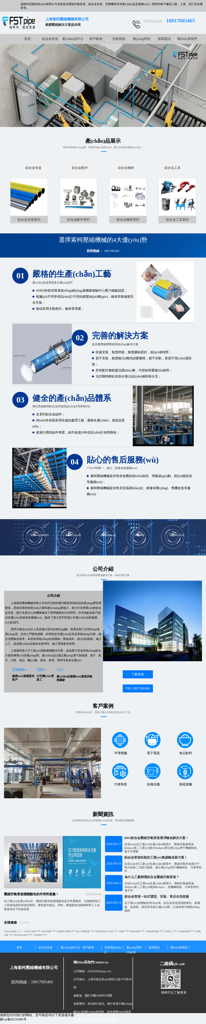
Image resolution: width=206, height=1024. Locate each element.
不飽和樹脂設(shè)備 (104, 931)
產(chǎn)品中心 (73, 39)
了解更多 (137, 674)
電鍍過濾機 (135, 931)
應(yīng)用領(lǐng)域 (141, 40)
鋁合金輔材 (126, 167)
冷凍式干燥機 (30, 931)
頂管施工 (168, 931)
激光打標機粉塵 (83, 931)
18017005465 (111, 251)
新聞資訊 (164, 39)
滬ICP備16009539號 (98, 995)
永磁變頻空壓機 (63, 931)
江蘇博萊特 (38, 935)
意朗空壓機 (46, 931)
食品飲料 (185, 743)
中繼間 (121, 931)
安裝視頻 (118, 39)
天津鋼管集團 (184, 931)
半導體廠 (120, 743)
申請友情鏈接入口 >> (13, 931)
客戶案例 (95, 39)
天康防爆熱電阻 (152, 931)
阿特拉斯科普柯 (20, 935)
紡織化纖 (153, 774)
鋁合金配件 (80, 167)
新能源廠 (185, 774)
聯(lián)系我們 (187, 39)
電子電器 (153, 743)
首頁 (27, 39)
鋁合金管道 (50, 39)
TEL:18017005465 (138, 688)
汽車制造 (120, 774)
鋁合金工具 (173, 167)
